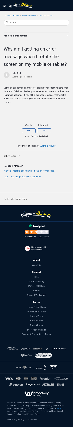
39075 (59, 408)
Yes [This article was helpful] (28, 131)
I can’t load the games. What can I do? (22, 176)
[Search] (36, 23)
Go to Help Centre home (15, 199)
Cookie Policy (36, 320)
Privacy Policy (36, 316)
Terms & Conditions (36, 307)
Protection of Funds (36, 330)
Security (36, 290)
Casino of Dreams (11, 16)
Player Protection (36, 286)
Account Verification (36, 295)
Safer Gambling (36, 281)
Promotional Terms (36, 311)
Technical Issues (29, 16)
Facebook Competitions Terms (36, 334)
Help (36, 277)
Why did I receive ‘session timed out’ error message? (29, 170)
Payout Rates (36, 325)
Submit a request (48, 145)
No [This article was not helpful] (44, 131)
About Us (36, 265)
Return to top (12, 155)
